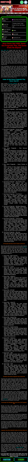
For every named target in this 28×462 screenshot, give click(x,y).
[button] (25, 2)
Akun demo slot (4, 50)
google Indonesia (19, 447)
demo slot (5, 399)
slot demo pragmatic (12, 83)
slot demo (25, 247)
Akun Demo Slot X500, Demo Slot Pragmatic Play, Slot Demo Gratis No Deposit (14, 454)
